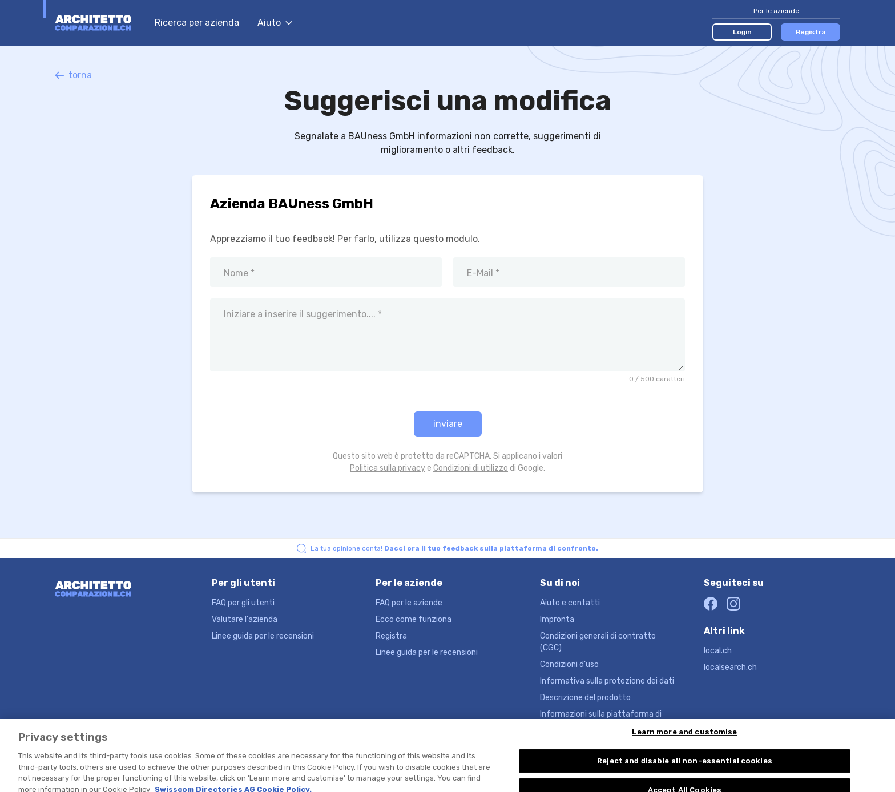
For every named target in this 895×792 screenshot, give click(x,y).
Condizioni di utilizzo (470, 468)
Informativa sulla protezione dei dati (607, 681)
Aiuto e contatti (570, 603)
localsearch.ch (730, 667)
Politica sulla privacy (387, 468)
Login (742, 32)
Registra (810, 32)
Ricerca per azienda (197, 22)
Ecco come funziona (413, 619)
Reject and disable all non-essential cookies (684, 769)
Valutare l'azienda (244, 619)
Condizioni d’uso (569, 664)
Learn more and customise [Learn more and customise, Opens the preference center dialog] (684, 740)
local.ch (718, 651)
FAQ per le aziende (409, 603)
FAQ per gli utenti (243, 603)
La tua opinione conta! (454, 548)
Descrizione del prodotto (585, 697)
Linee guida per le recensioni (263, 636)
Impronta (557, 619)
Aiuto (274, 22)
